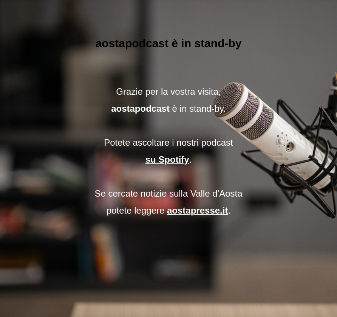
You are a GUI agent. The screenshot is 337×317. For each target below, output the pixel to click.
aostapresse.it (197, 210)
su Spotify (167, 159)
